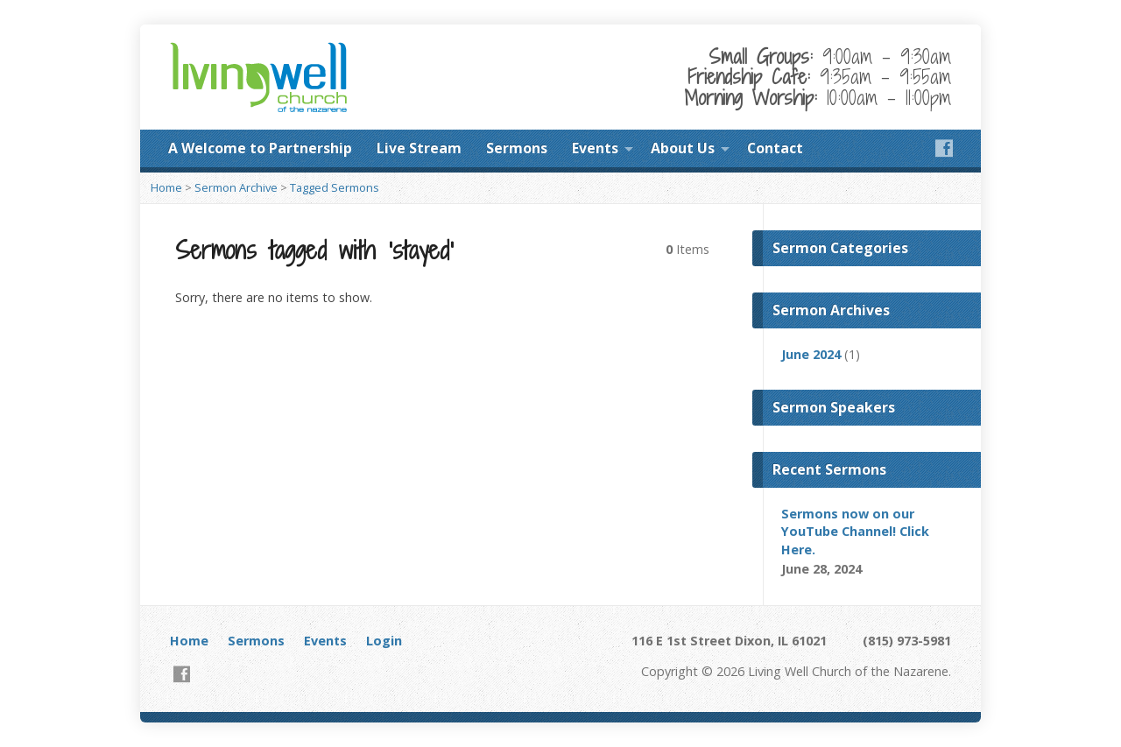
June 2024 (811, 354)
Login (384, 640)
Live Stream (419, 148)
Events (595, 148)
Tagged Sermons (334, 187)
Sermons (516, 148)
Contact (775, 148)
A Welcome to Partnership (260, 148)
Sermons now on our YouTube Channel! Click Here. (855, 531)
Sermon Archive (236, 187)
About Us (683, 148)
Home (166, 187)
